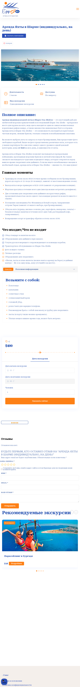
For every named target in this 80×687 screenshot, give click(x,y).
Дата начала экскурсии (16, 366)
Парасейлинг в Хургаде (18, 556)
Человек (9, 388)
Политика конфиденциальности (17, 685)
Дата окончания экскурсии (17, 377)
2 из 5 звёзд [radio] (5, 464)
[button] (14, 36)
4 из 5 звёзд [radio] (11, 464)
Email (4, 483)
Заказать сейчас (40, 401)
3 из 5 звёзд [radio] (8, 464)
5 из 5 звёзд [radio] (14, 464)
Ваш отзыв (7, 492)
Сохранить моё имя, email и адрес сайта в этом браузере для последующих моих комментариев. (37, 468)
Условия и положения (12, 681)
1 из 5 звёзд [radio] (2, 464)
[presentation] (72, 512)
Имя (3, 473)
